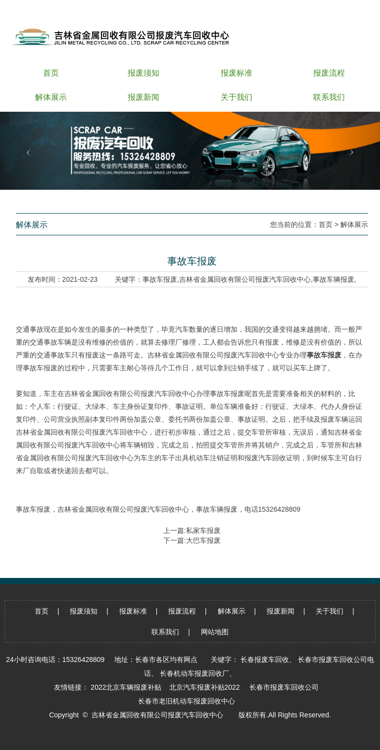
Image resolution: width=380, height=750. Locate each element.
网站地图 (215, 632)
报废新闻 (280, 611)
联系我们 (165, 632)
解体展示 (354, 224)
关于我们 (329, 611)
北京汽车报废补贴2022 (204, 687)
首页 (325, 224)
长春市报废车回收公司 (284, 687)
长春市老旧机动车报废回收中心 (186, 701)
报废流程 (182, 611)
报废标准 (133, 611)
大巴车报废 (203, 540)
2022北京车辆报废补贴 (126, 687)
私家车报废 (203, 530)
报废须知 (83, 611)
